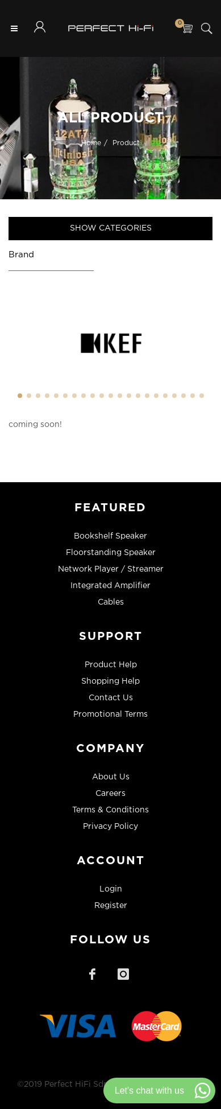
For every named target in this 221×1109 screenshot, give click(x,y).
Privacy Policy (110, 826)
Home (91, 142)
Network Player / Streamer (111, 569)
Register (110, 905)
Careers (110, 793)
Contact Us (111, 698)
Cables (111, 602)
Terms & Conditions (110, 810)
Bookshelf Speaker (110, 536)
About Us (111, 777)
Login (110, 889)
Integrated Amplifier (110, 585)
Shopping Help (110, 681)
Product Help (111, 665)
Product (126, 142)
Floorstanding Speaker (111, 552)
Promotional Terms (110, 714)
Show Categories (111, 228)
